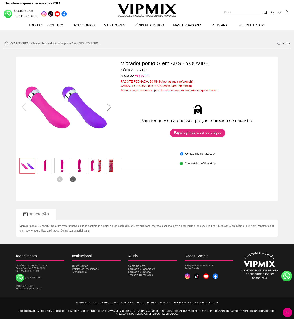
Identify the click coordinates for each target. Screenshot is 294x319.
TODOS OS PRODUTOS (46, 25)
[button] (108, 107)
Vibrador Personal (41, 43)
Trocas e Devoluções (140, 274)
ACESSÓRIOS (84, 25)
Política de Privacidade (85, 268)
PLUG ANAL (221, 25)
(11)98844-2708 (18, 13)
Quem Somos (80, 265)
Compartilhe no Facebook (197, 154)
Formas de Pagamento (141, 268)
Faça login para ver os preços (197, 133)
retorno (283, 43)
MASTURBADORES (187, 25)
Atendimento (79, 271)
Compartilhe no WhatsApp (197, 163)
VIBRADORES (114, 25)
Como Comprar (137, 265)
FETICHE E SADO (252, 25)
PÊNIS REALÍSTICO (149, 25)
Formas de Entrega (139, 271)
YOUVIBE (142, 76)
